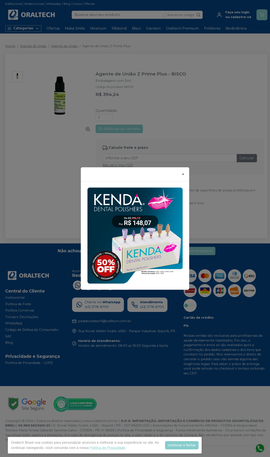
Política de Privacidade (107, 448)
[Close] (183, 174)
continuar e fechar (182, 445)
